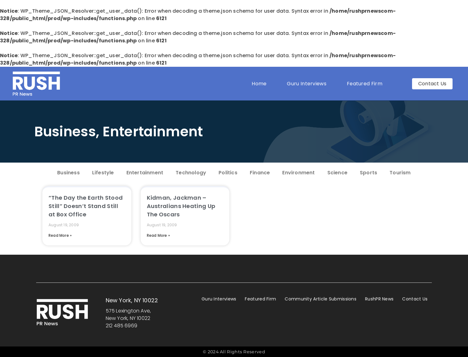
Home (259, 83)
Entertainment (153, 131)
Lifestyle (103, 172)
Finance (260, 172)
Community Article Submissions (320, 299)
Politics (228, 172)
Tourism (400, 172)
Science (337, 172)
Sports (368, 172)
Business (65, 131)
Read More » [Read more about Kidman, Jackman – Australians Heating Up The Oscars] (158, 235)
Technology (191, 172)
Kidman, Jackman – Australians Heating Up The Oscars (181, 206)
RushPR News (379, 299)
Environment (298, 172)
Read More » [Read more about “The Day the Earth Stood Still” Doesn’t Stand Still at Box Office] (60, 235)
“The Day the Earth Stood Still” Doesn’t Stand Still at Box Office (86, 206)
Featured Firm (366, 83)
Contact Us (415, 299)
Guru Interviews (306, 83)
